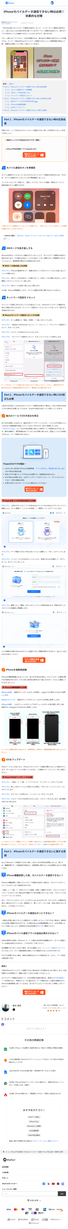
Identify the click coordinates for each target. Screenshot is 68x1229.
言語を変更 (34, 1200)
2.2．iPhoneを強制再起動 (16, 104)
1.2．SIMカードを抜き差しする (18, 92)
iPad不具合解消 (34, 1135)
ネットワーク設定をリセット (52, 948)
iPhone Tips (34, 1121)
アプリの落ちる (41, 468)
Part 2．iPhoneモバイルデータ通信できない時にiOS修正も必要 (28, 98)
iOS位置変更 (34, 1130)
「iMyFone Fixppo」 (9, 428)
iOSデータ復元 (34, 1117)
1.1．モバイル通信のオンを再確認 (19, 89)
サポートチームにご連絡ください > (46, 1141)
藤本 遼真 (17, 1005)
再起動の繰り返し (55, 468)
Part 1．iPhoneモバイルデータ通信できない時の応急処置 (26, 86)
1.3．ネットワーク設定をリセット (19, 95)
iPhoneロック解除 (34, 1126)
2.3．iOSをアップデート (16, 107)
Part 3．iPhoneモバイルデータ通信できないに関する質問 (26, 110)
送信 (62, 1194)
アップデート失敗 (40, 844)
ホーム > (8, 1152)
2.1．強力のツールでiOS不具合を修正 (21, 101)
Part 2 (39, 926)
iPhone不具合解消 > (17, 1152)
